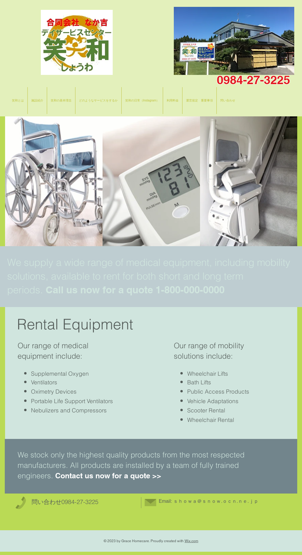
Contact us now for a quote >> (108, 475)
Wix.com (191, 541)
